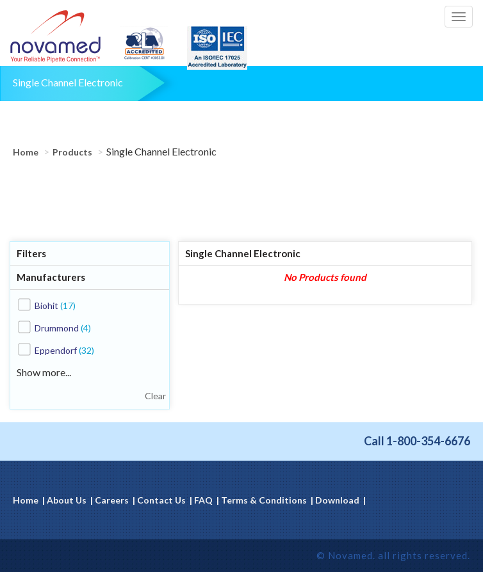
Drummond (63, 327)
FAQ (203, 500)
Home (25, 152)
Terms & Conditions (264, 500)
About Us (66, 500)
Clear (155, 395)
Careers (112, 500)
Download (337, 500)
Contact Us (161, 500)
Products (72, 152)
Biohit (55, 305)
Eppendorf (64, 350)
